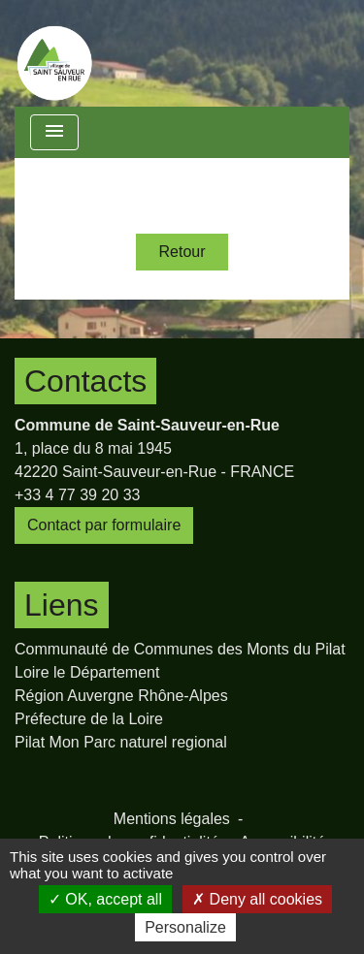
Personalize (185, 927)
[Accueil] (54, 53)
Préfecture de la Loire (89, 719)
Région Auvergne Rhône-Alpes (121, 695)
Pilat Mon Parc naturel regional (121, 742)
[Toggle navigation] (54, 132)
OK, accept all (105, 899)
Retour (181, 251)
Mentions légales (172, 819)
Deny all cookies (257, 899)
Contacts (85, 381)
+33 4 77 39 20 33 (77, 495)
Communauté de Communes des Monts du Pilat (180, 649)
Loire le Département (87, 672)
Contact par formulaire (104, 525)
